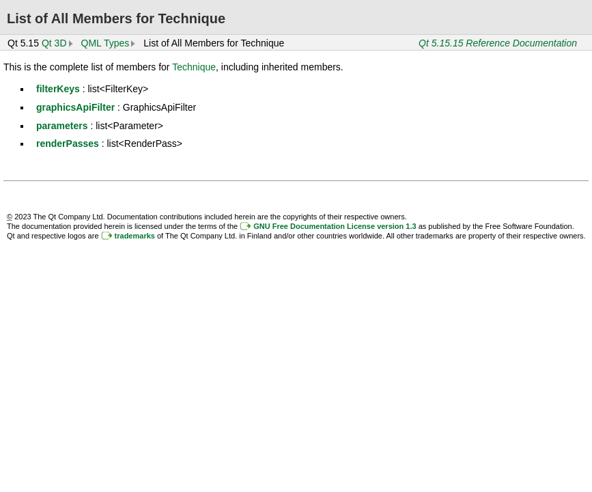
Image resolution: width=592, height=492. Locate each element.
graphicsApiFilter (75, 107)
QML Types (105, 43)
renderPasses (67, 143)
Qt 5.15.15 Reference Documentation (498, 43)
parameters (62, 125)
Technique (194, 67)
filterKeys (58, 88)
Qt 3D (54, 43)
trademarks (135, 236)
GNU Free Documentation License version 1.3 (334, 226)
